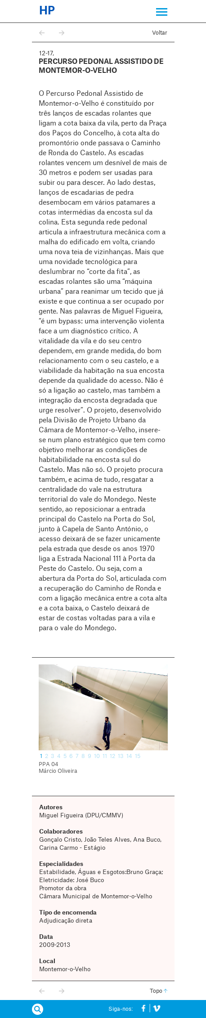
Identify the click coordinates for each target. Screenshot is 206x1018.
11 (105, 756)
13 (121, 756)
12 (112, 756)
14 (129, 756)
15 (137, 756)
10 (97, 756)
